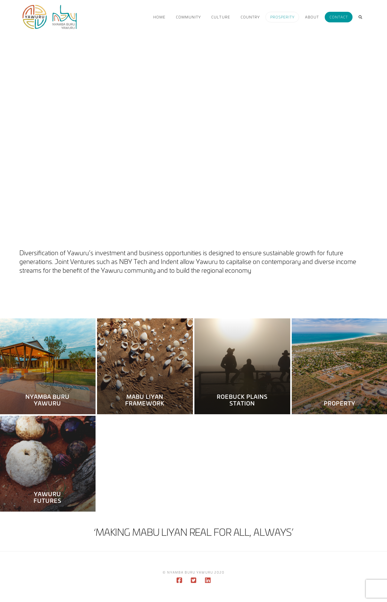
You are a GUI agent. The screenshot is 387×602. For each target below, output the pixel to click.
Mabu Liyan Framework (144, 399)
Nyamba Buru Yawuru (48, 399)
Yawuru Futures (47, 497)
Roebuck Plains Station (242, 399)
